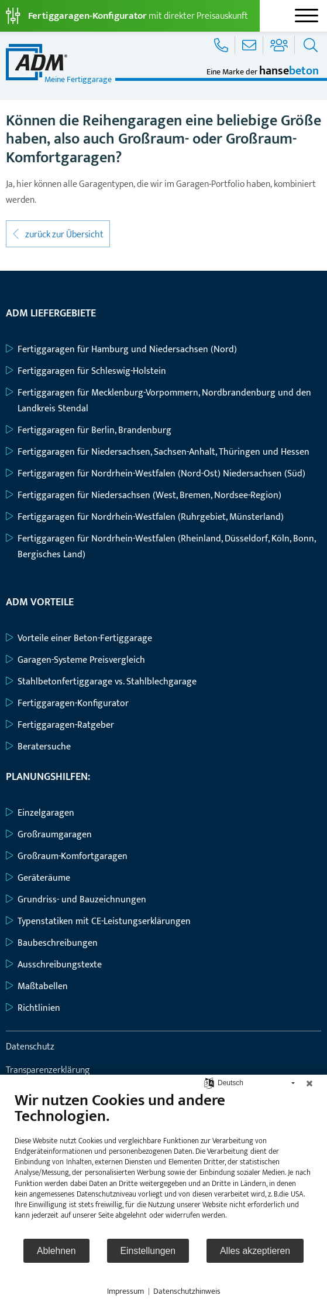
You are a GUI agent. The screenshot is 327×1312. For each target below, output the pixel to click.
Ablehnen (56, 1251)
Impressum (125, 1291)
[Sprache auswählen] (209, 1082)
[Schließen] (309, 1083)
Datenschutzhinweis (187, 1291)
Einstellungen (148, 1251)
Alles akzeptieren (255, 1251)
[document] (163, 1164)
